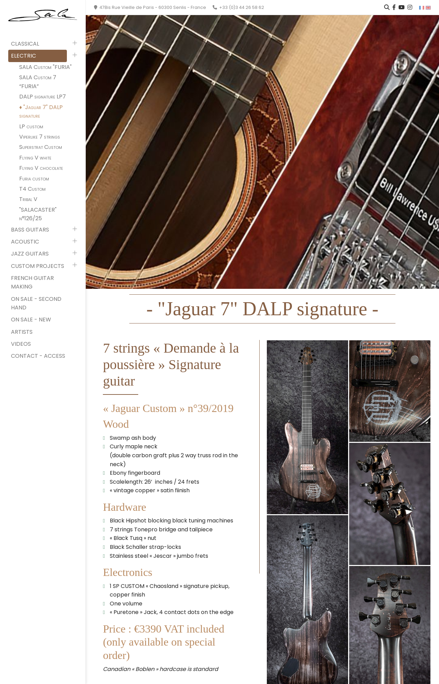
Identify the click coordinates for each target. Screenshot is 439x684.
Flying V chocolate (41, 168)
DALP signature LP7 (42, 97)
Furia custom (34, 178)
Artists (22, 332)
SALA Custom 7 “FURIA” (37, 81)
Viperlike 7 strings (39, 137)
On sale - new (31, 319)
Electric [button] (23, 56)
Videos (21, 344)
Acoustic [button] (25, 242)
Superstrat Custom (40, 147)
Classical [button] (25, 44)
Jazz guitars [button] (30, 254)
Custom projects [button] (37, 266)
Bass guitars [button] (30, 230)
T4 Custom (32, 189)
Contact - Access (38, 356)
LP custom (31, 126)
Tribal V (28, 199)
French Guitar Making (32, 282)
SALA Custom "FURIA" (45, 67)
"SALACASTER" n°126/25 (38, 214)
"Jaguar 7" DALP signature (41, 111)
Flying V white (35, 158)
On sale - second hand (36, 303)
